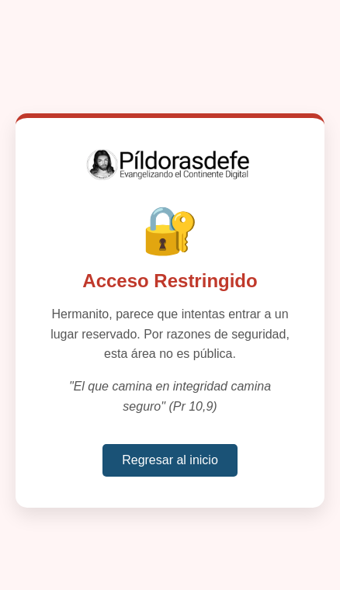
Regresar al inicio (170, 460)
